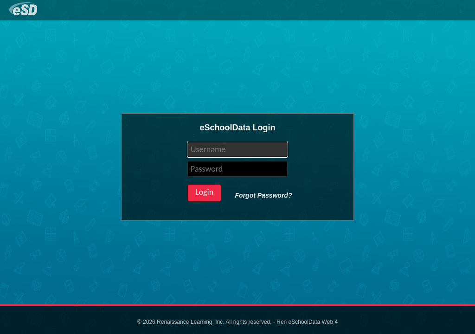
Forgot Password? (263, 195)
